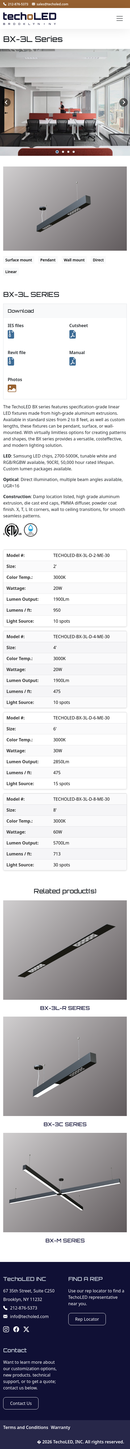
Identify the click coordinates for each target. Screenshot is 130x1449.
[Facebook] (16, 1330)
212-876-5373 (20, 1308)
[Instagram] (6, 1330)
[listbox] (65, 102)
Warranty (60, 1427)
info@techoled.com (26, 1316)
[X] (26, 1330)
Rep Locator (87, 1319)
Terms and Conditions (25, 1427)
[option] (65, 102)
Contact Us (21, 1403)
